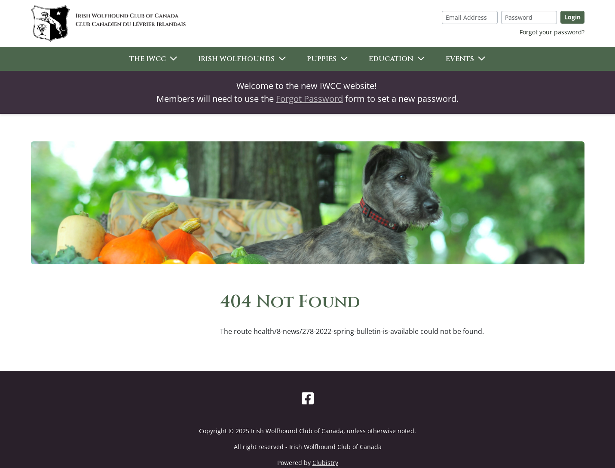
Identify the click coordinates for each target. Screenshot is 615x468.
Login (572, 17)
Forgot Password (309, 98)
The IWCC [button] (147, 59)
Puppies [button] (322, 59)
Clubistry (325, 463)
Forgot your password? (552, 32)
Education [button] (391, 59)
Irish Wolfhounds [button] (236, 59)
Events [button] (460, 59)
